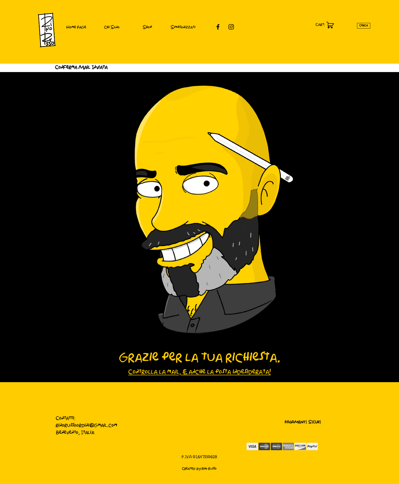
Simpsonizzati (183, 28)
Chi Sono (112, 28)
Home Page (76, 28)
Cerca (363, 25)
